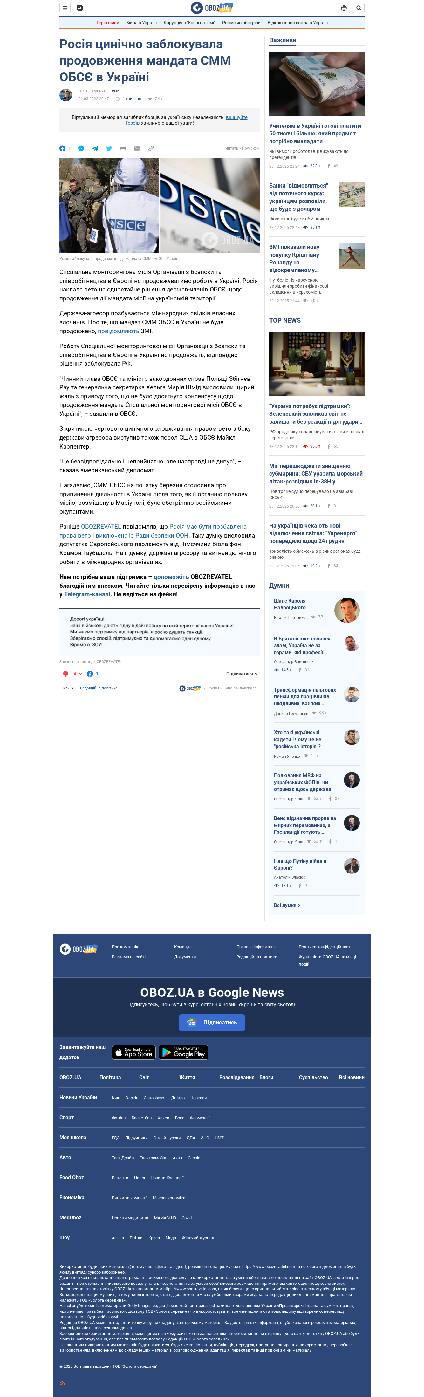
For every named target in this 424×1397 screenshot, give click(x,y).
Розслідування (237, 1077)
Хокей (163, 1117)
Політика (110, 1077)
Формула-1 (200, 1117)
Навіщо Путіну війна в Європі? (300, 864)
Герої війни (108, 22)
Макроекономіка (169, 1197)
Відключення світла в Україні (298, 22)
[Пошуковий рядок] (358, 8)
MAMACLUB (165, 1218)
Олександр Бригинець (294, 662)
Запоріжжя (154, 1097)
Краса (154, 1238)
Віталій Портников (291, 617)
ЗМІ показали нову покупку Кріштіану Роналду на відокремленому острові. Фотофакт (294, 258)
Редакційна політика (99, 688)
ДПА (191, 1137)
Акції (177, 1157)
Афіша (118, 1238)
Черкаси (198, 1097)
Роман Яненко (287, 756)
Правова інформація (256, 946)
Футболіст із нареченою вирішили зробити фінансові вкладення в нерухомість (298, 286)
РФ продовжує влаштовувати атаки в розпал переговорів (316, 434)
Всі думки (285, 905)
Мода (171, 1238)
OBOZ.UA (323, 1277)
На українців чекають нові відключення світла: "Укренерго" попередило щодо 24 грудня (313, 533)
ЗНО (205, 1137)
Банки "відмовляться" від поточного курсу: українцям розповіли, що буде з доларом (298, 197)
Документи (185, 957)
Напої (139, 1177)
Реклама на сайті (129, 957)
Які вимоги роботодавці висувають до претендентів (309, 154)
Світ (144, 1077)
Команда (183, 946)
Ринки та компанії (129, 1197)
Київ (116, 1097)
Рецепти (120, 1177)
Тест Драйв (123, 1157)
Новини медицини (130, 1218)
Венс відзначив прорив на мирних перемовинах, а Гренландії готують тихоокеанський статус (305, 825)
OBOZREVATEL (101, 526)
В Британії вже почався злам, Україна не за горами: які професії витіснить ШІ (302, 646)
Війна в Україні (141, 22)
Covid (187, 1218)
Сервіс (194, 1157)
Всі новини (352, 1077)
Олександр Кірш (288, 799)
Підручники (136, 1137)
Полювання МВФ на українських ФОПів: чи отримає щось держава (303, 782)
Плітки (136, 1238)
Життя (187, 1077)
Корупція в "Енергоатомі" (189, 22)
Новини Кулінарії (167, 1177)
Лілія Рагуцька (92, 91)
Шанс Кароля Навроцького (290, 604)
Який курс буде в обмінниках (299, 218)
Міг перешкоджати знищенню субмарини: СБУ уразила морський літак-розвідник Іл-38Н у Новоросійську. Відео (316, 473)
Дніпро (178, 1097)
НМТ (219, 1137)
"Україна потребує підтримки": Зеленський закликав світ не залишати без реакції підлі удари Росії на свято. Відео (313, 414)
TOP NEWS (285, 320)
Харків (132, 1097)
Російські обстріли (241, 22)
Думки (279, 585)
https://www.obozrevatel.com (268, 1266)
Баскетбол (142, 1117)
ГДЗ (116, 1137)
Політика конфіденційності (325, 946)
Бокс (179, 1117)
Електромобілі (153, 1157)
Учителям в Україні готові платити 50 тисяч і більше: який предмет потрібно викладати (315, 133)
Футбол (119, 1117)
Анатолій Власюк (289, 877)
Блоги (266, 1077)
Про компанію (126, 946)
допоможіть (172, 576)
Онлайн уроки (167, 1137)
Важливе (282, 40)
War (115, 91)
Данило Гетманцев (291, 713)
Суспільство (313, 1077)
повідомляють (118, 331)
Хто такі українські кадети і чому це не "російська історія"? (297, 739)
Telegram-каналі (87, 594)
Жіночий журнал (198, 1238)
